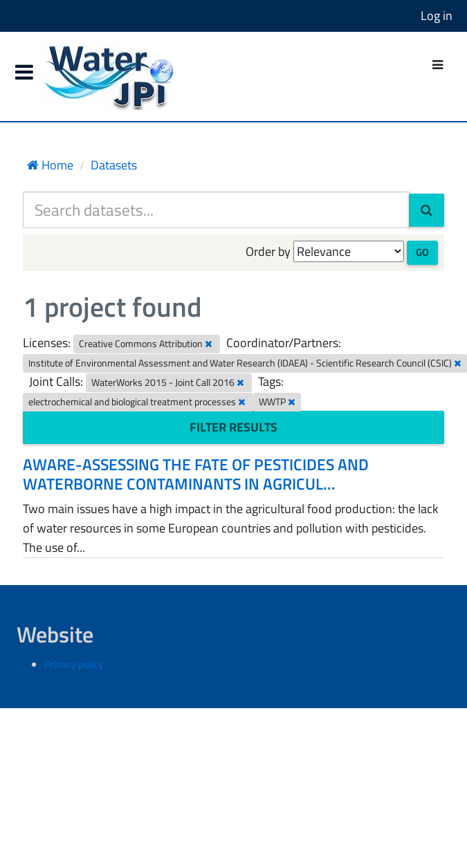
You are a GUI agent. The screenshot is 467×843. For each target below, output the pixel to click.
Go (422, 252)
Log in (436, 15)
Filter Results (233, 427)
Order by (268, 251)
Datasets (114, 165)
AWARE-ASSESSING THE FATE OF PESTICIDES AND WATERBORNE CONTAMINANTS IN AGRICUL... (196, 474)
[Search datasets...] (216, 210)
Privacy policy (73, 664)
